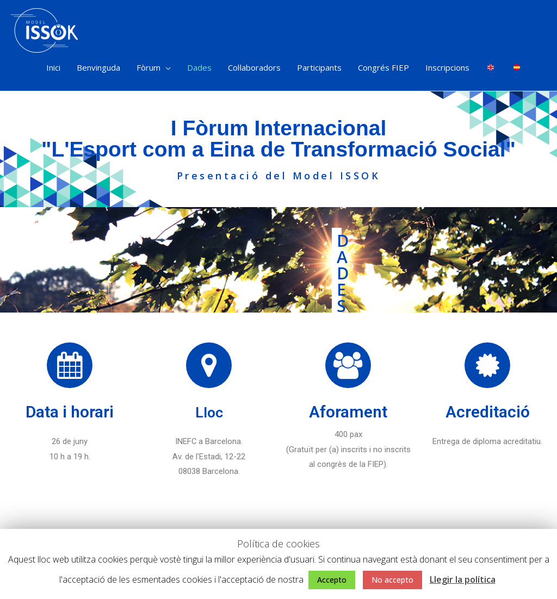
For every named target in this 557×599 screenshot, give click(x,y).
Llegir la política (463, 579)
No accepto (392, 580)
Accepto (331, 580)
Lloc (209, 415)
